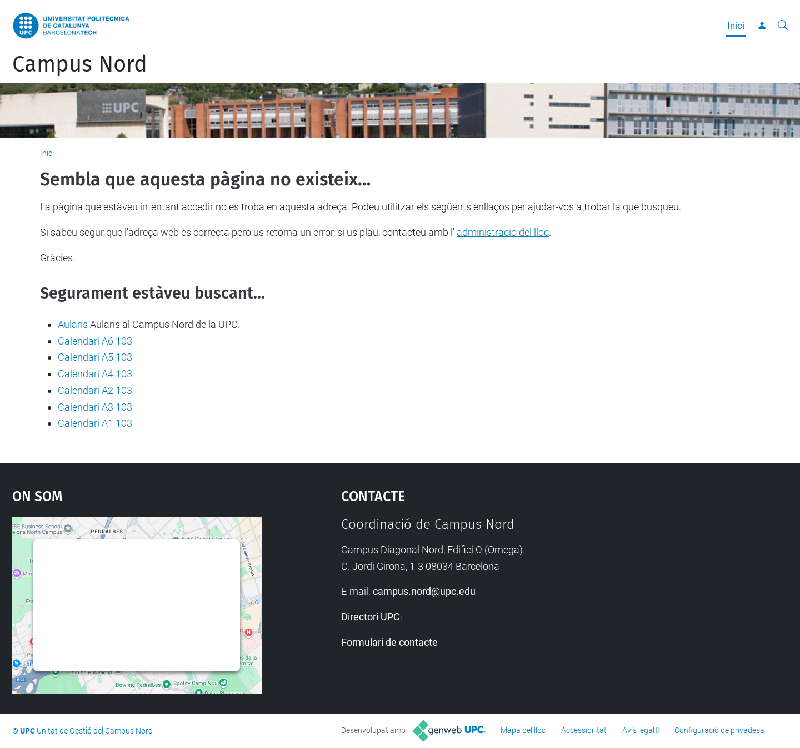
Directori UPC (370, 617)
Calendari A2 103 (95, 390)
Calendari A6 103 (95, 341)
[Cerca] (783, 25)
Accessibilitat (584, 730)
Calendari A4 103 (95, 374)
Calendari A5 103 (95, 357)
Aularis (73, 324)
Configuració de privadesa (719, 730)
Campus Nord (79, 64)
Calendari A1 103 (95, 423)
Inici (735, 25)
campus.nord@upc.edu (424, 591)
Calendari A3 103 (95, 407)
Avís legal (638, 730)
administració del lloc (503, 232)
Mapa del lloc (523, 730)
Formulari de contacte (389, 642)
